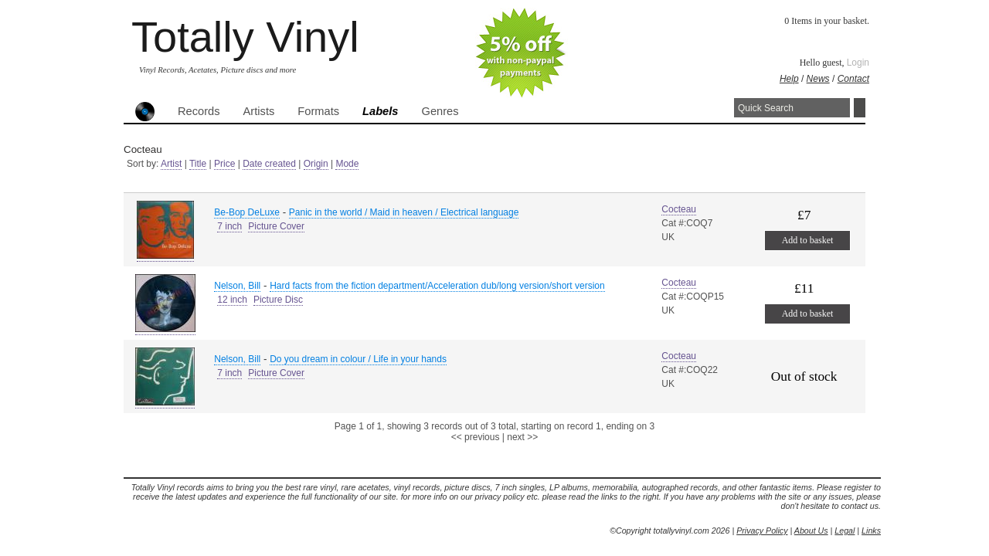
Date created (269, 163)
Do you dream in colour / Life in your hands (358, 359)
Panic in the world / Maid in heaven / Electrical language (404, 212)
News (818, 78)
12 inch (232, 299)
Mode (347, 163)
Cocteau (678, 209)
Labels (380, 111)
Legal (844, 530)
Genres (439, 111)
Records (199, 111)
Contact (853, 78)
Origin (316, 163)
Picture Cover (276, 226)
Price (224, 163)
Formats (318, 111)
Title (197, 163)
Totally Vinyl (245, 36)
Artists (259, 111)
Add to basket (808, 240)
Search (859, 107)
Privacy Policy (761, 530)
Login (858, 62)
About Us (811, 530)
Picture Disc (278, 299)
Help (789, 78)
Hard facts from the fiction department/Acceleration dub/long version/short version (437, 285)
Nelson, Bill (237, 285)
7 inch (229, 226)
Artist (171, 163)
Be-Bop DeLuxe (247, 212)
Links (871, 530)
